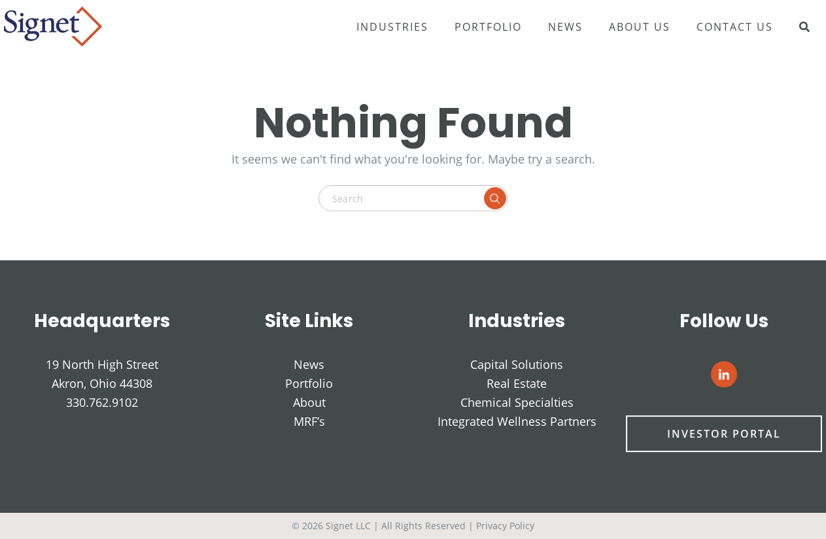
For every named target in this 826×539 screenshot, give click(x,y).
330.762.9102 (102, 402)
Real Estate (517, 384)
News (565, 27)
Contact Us (735, 27)
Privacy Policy (505, 525)
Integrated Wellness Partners (517, 422)
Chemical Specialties (516, 403)
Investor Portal (724, 435)
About (309, 402)
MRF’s (309, 421)
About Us (639, 27)
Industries (392, 27)
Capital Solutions (516, 365)
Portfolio (488, 27)
